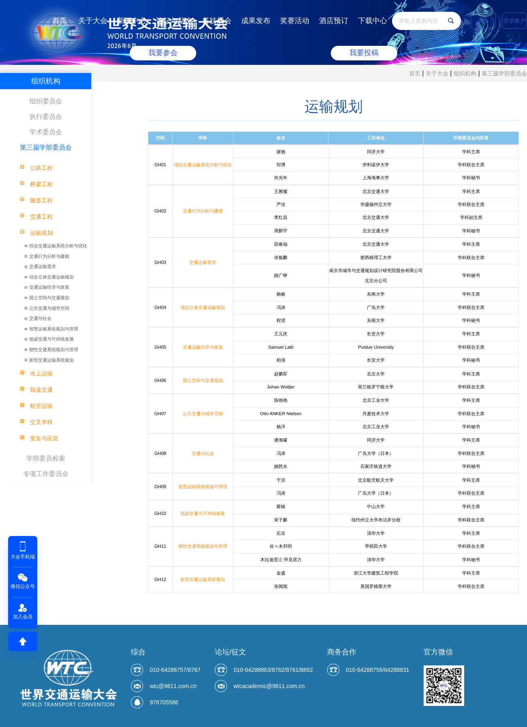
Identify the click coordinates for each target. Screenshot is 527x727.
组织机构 (465, 73)
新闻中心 (131, 21)
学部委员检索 (45, 458)
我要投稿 (364, 53)
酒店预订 (333, 21)
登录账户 (514, 20)
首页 (59, 21)
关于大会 (92, 21)
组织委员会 (46, 101)
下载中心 (372, 21)
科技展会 (216, 21)
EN (483, 20)
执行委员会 (46, 116)
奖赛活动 (294, 21)
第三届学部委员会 (504, 73)
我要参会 (163, 53)
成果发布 (255, 21)
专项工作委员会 (46, 473)
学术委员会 (46, 132)
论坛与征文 (174, 21)
